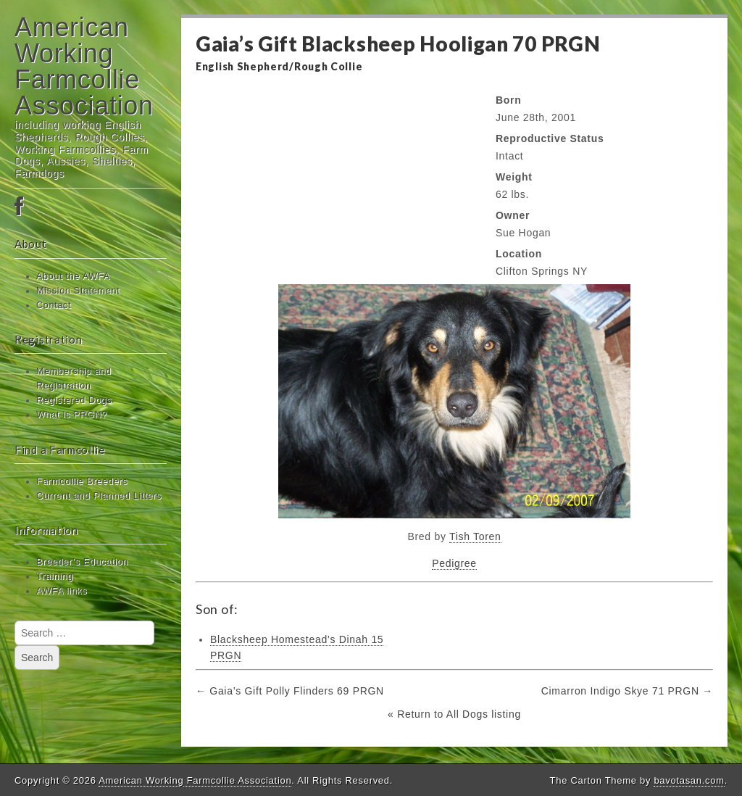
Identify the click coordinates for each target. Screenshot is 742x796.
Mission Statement (78, 291)
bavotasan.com (689, 780)
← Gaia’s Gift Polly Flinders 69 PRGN (290, 691)
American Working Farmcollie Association (84, 66)
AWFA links (61, 591)
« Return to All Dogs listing (454, 714)
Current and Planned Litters (99, 496)
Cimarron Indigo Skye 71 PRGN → (627, 691)
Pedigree (454, 563)
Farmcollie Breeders (82, 481)
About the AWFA (73, 276)
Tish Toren (475, 536)
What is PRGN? (71, 415)
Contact (53, 305)
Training (54, 576)
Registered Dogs (74, 400)
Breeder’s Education (82, 562)
